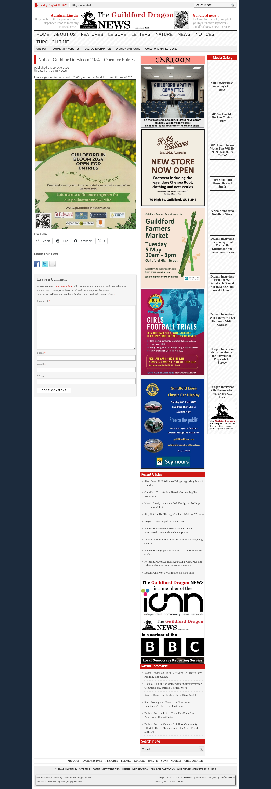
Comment (43, 301)
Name (41, 352)
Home (42, 34)
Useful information (98, 48)
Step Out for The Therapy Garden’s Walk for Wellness (174, 514)
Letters (141, 34)
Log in (162, 777)
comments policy (63, 286)
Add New (177, 777)
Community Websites (66, 48)
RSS (213, 769)
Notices (204, 34)
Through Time (52, 42)
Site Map (41, 48)
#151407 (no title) (66, 769)
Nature (164, 34)
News (184, 34)
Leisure (117, 34)
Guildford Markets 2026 (161, 48)
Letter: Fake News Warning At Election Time (169, 572)
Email (41, 364)
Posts (168, 777)
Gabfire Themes (227, 777)
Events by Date (92, 761)
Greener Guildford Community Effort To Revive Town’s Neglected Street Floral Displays (171, 727)
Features (92, 34)
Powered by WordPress (195, 777)
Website (41, 376)
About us (65, 34)
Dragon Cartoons (128, 48)
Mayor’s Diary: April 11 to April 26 (164, 521)
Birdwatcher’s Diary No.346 (181, 694)
